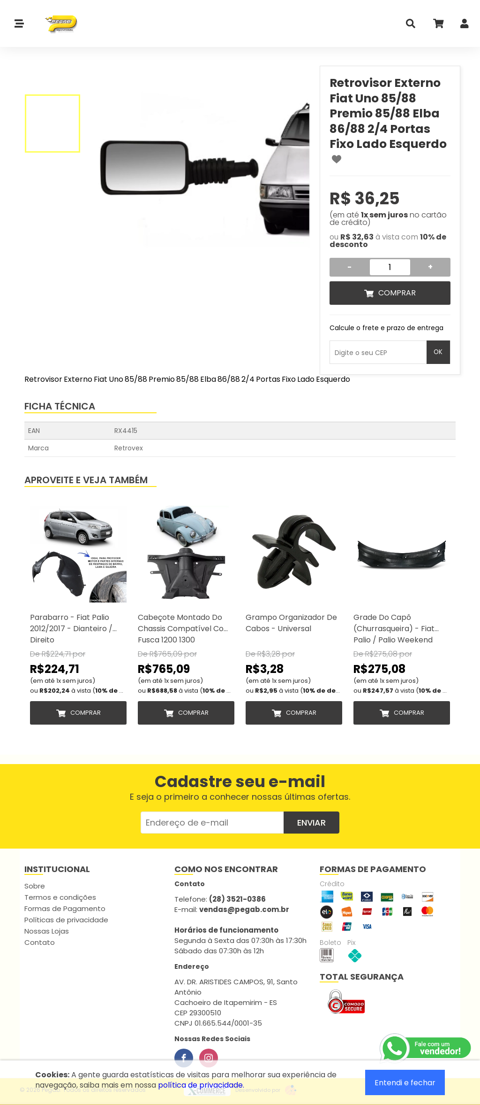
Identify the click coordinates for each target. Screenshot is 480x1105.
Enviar (311, 822)
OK (438, 352)
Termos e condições (60, 897)
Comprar (397, 292)
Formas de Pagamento (64, 908)
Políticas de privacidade (66, 920)
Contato (39, 942)
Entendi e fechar (405, 1082)
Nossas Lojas (46, 931)
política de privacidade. (201, 1085)
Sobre (34, 886)
